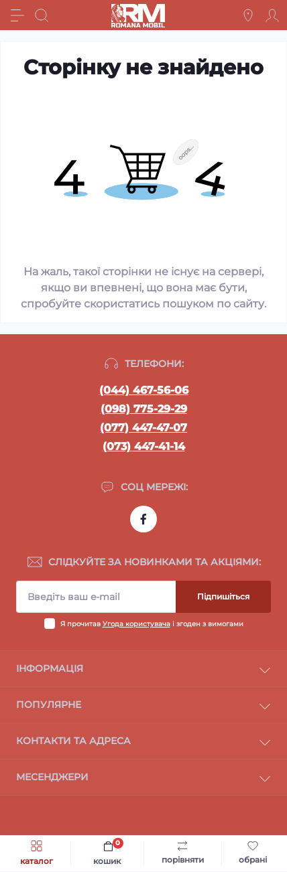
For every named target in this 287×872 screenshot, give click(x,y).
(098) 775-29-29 (144, 409)
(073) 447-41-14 (144, 446)
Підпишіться (223, 596)
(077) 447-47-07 (143, 427)
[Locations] (248, 15)
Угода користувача (136, 624)
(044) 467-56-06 (143, 390)
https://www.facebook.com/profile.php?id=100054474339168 (143, 519)
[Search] (41, 15)
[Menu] (17, 15)
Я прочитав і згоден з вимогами (151, 624)
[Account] (272, 15)
